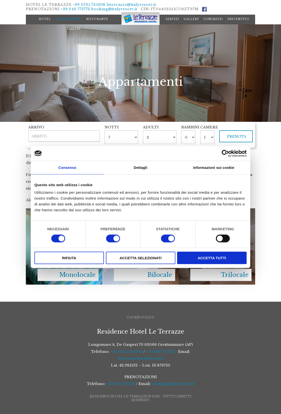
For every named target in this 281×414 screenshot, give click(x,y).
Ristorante (97, 19)
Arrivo (36, 127)
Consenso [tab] (67, 167)
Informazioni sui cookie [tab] (213, 167)
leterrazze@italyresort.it (131, 4)
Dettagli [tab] (140, 167)
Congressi (213, 19)
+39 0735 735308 (89, 4)
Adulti (151, 127)
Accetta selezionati (140, 258)
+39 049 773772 (75, 9)
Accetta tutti (212, 258)
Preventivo (238, 19)
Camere (207, 127)
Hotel (45, 19)
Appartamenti (68, 19)
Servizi (172, 19)
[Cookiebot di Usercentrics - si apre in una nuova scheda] (225, 153)
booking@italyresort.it (114, 9)
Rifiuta (69, 258)
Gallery (191, 19)
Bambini (188, 127)
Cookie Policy (140, 317)
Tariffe (74, 28)
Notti (112, 127)
